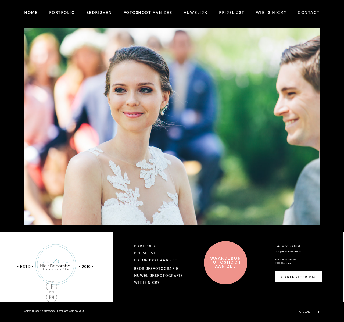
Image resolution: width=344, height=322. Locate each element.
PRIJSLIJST (231, 12)
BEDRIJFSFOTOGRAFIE (156, 268)
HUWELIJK (196, 12)
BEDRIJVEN (99, 12)
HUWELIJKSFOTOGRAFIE (158, 275)
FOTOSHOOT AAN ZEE (147, 12)
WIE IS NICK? (271, 12)
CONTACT (309, 12)
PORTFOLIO (62, 12)
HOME (31, 12)
